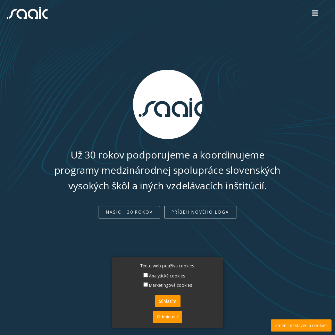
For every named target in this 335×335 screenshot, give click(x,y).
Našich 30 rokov (129, 212)
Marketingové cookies (167, 285)
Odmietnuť (167, 317)
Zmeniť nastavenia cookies (301, 325)
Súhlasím (167, 301)
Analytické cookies (164, 276)
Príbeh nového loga (200, 212)
